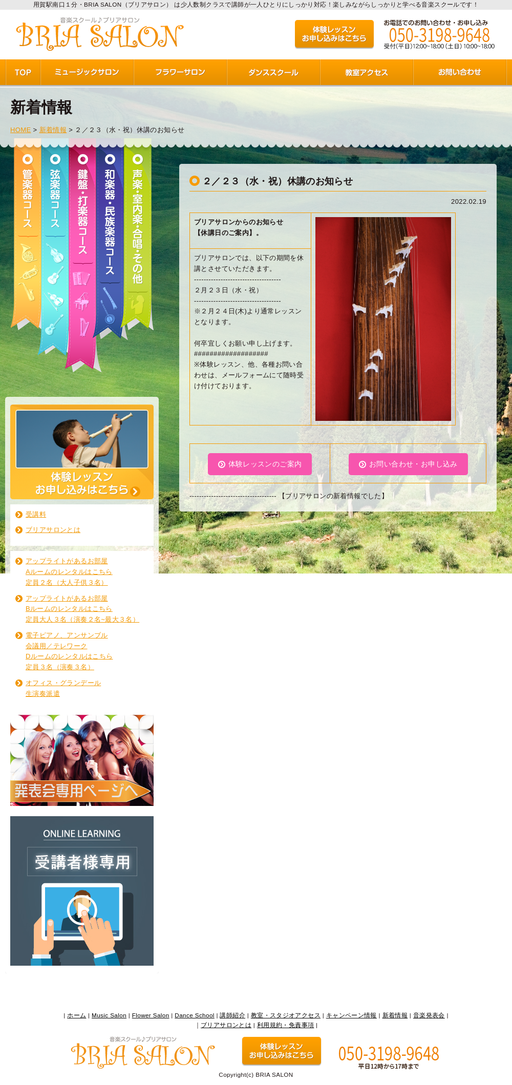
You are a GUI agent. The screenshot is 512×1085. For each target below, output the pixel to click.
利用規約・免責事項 (285, 1025)
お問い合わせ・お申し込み (413, 464)
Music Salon (109, 1015)
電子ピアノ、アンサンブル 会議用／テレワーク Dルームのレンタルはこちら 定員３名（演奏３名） (69, 651)
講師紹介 (232, 1015)
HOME (20, 130)
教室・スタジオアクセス (286, 1015)
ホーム (76, 1015)
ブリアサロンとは (53, 530)
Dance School (194, 1015)
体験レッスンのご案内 (265, 464)
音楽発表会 (429, 1015)
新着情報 (53, 130)
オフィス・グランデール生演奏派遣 (63, 688)
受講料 (36, 514)
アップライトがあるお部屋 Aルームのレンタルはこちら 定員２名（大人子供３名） (69, 571)
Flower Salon (150, 1015)
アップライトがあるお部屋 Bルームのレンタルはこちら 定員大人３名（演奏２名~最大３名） (82, 609)
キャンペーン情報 (351, 1015)
